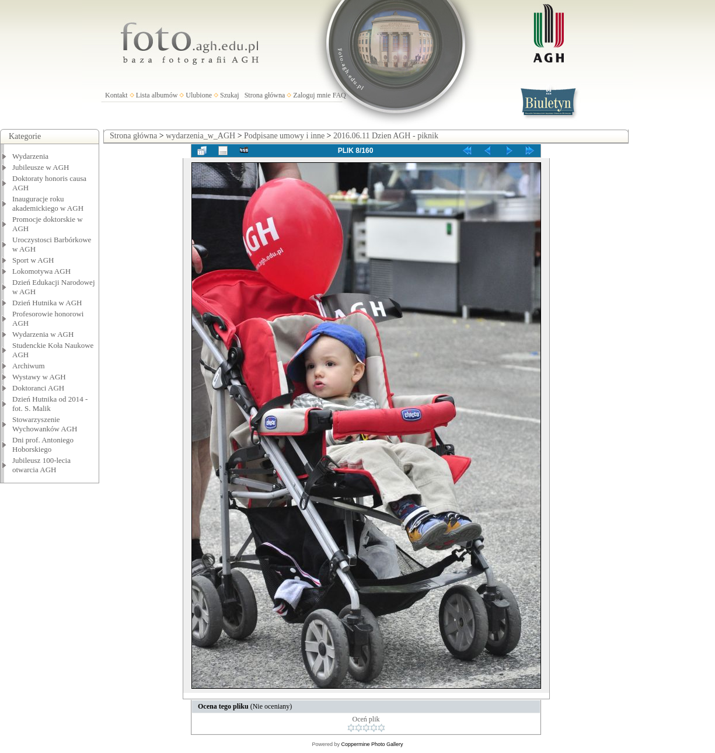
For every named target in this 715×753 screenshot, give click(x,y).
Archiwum (28, 365)
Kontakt (116, 95)
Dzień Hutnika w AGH (47, 302)
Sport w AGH (33, 260)
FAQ (339, 95)
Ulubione (199, 95)
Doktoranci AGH (38, 388)
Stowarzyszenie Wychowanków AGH (45, 424)
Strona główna (265, 95)
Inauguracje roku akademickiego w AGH (47, 203)
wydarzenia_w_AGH (200, 135)
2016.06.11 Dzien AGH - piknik (385, 135)
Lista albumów (157, 95)
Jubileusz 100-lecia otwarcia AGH (41, 465)
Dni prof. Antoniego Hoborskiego (43, 444)
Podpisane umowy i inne (284, 135)
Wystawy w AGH (39, 376)
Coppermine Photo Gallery (372, 744)
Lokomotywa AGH (41, 271)
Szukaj (229, 95)
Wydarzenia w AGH (43, 334)
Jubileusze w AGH (40, 167)
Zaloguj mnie (311, 95)
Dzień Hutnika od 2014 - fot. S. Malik (50, 404)
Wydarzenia (30, 156)
